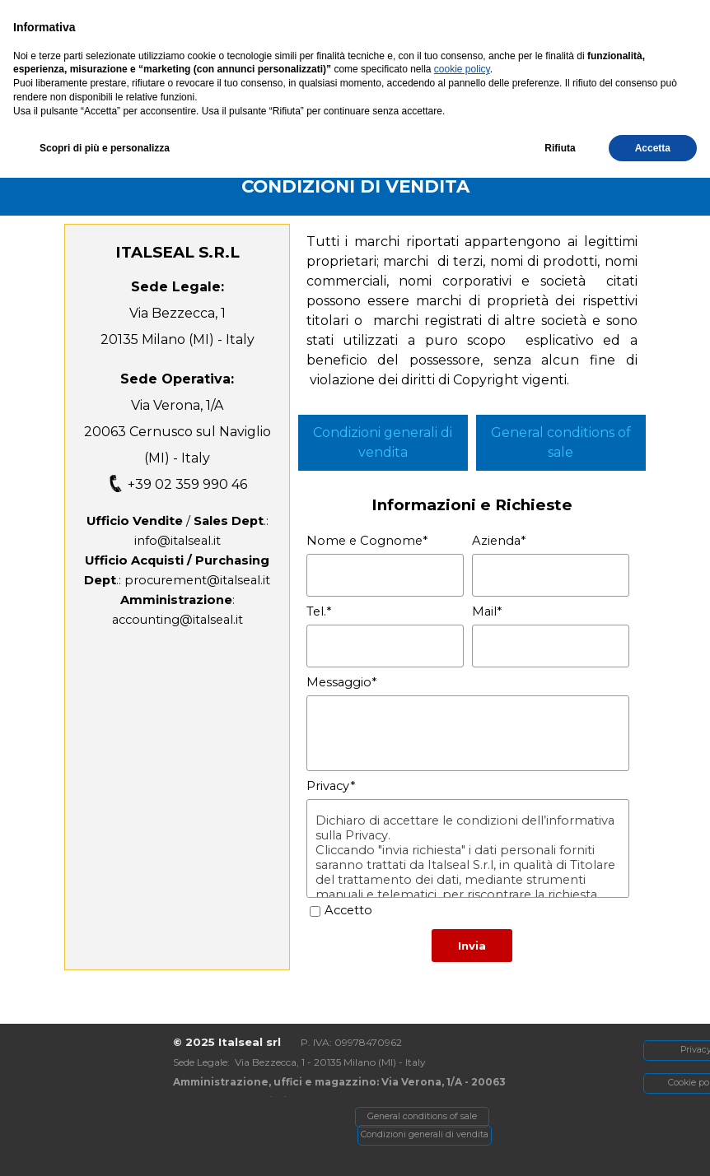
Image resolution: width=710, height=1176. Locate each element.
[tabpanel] (355, 186)
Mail (487, 611)
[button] (558, 18)
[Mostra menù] (598, 52)
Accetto (348, 910)
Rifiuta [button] (559, 1145)
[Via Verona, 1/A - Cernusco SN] (167, 18)
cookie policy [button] (462, 1067)
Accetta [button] (652, 1145)
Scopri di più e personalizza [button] (105, 1145)
